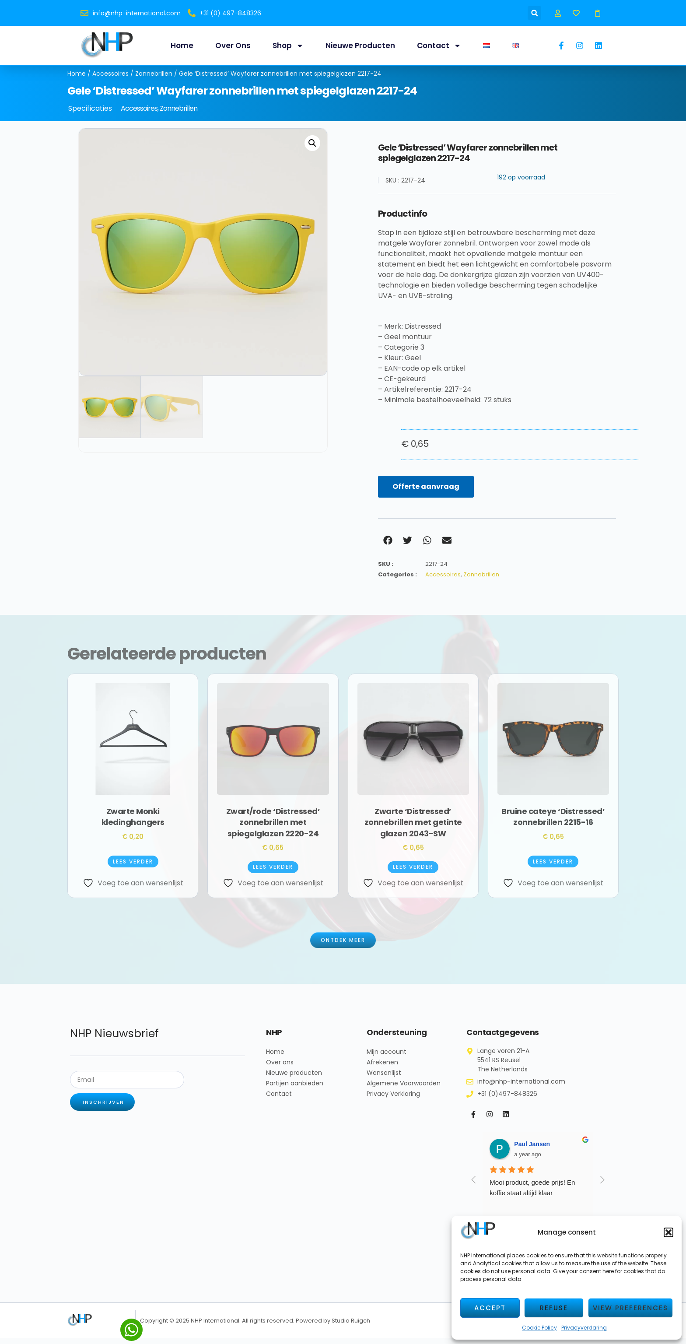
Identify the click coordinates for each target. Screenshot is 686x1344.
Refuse (554, 1307)
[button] (668, 1232)
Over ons (233, 45)
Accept (490, 1307)
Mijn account (386, 1057)
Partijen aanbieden (294, 1089)
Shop (288, 46)
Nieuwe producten (360, 45)
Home (182, 45)
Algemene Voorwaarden (404, 1089)
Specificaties (90, 114)
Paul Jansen (532, 1150)
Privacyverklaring (584, 1327)
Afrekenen (382, 1068)
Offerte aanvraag (425, 493)
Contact (439, 46)
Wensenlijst (384, 1078)
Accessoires (110, 79)
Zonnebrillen (153, 79)
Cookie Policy (539, 1327)
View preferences (630, 1307)
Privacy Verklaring (393, 1099)
